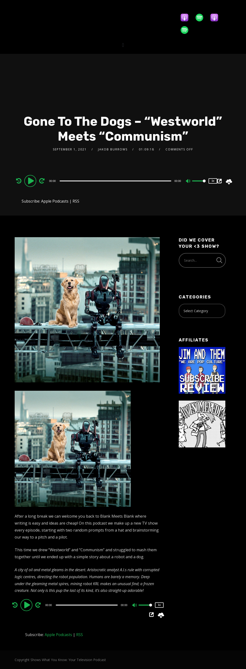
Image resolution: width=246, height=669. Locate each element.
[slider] (115, 180)
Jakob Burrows (113, 149)
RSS (76, 201)
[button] (123, 45)
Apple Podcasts (54, 201)
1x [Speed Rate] (213, 181)
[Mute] (188, 181)
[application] (115, 181)
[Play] (31, 181)
